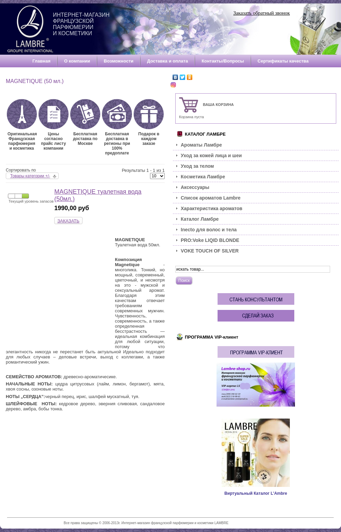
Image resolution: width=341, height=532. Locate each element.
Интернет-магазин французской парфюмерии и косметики (81, 24)
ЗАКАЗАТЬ (68, 220)
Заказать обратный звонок (261, 13)
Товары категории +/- (30, 176)
